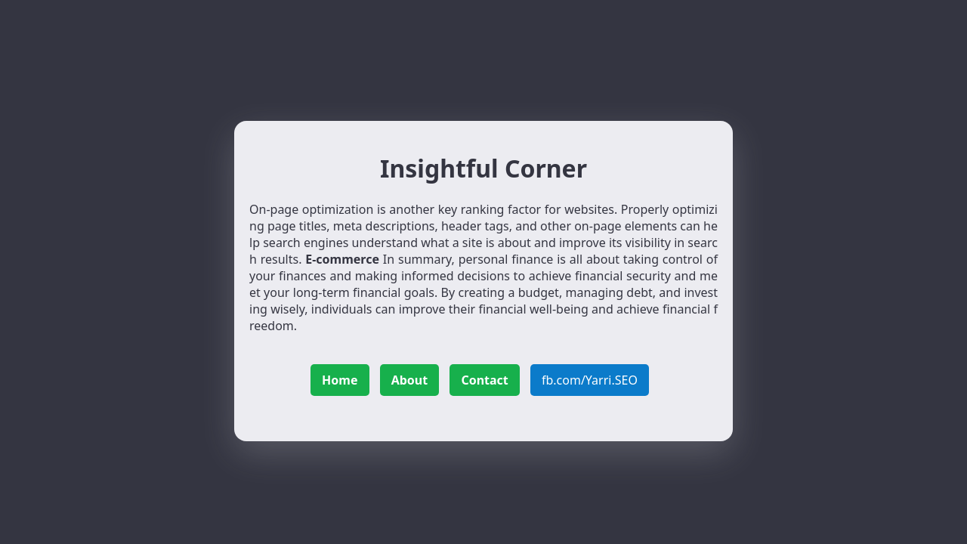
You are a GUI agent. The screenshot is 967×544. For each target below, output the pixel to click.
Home (339, 380)
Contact (484, 380)
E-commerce (342, 259)
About (409, 380)
